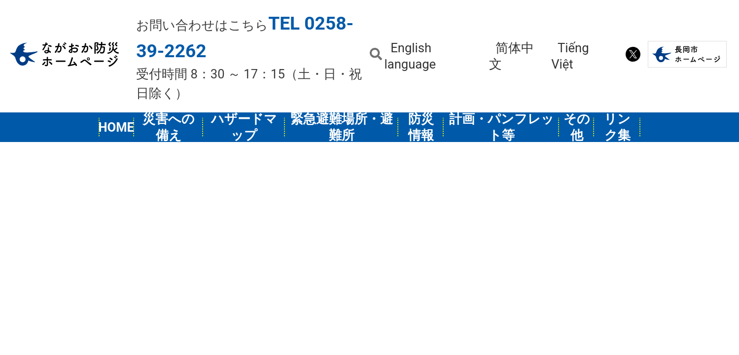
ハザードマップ (244, 127)
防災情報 (421, 127)
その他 (576, 127)
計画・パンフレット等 (501, 127)
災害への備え (168, 127)
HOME (116, 127)
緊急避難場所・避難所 (341, 127)
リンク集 (617, 127)
